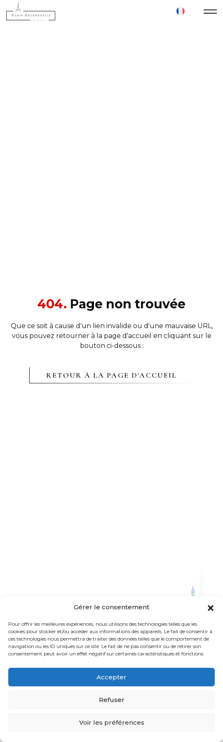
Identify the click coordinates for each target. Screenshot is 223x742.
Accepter (111, 677)
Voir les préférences (111, 722)
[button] (211, 607)
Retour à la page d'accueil (111, 375)
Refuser (111, 700)
